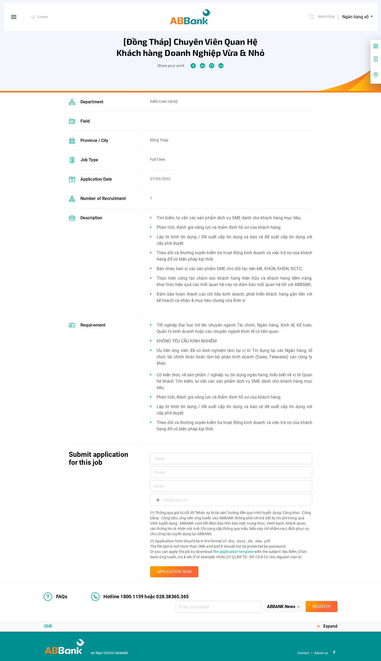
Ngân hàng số (356, 16)
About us (321, 653)
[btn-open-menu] (14, 17)
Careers (42, 17)
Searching (322, 17)
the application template (233, 552)
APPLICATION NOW (174, 571)
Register (321, 606)
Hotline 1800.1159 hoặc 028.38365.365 (140, 596)
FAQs (55, 596)
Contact (303, 653)
